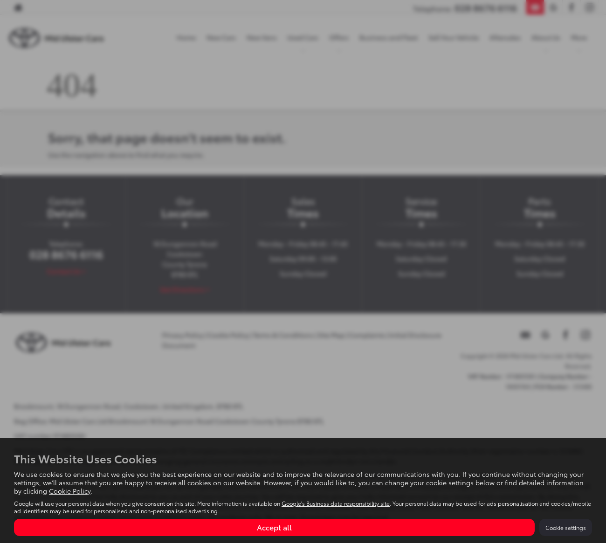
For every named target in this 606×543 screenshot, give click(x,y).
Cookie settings (565, 527)
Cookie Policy (69, 490)
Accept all (274, 527)
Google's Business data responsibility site (336, 503)
